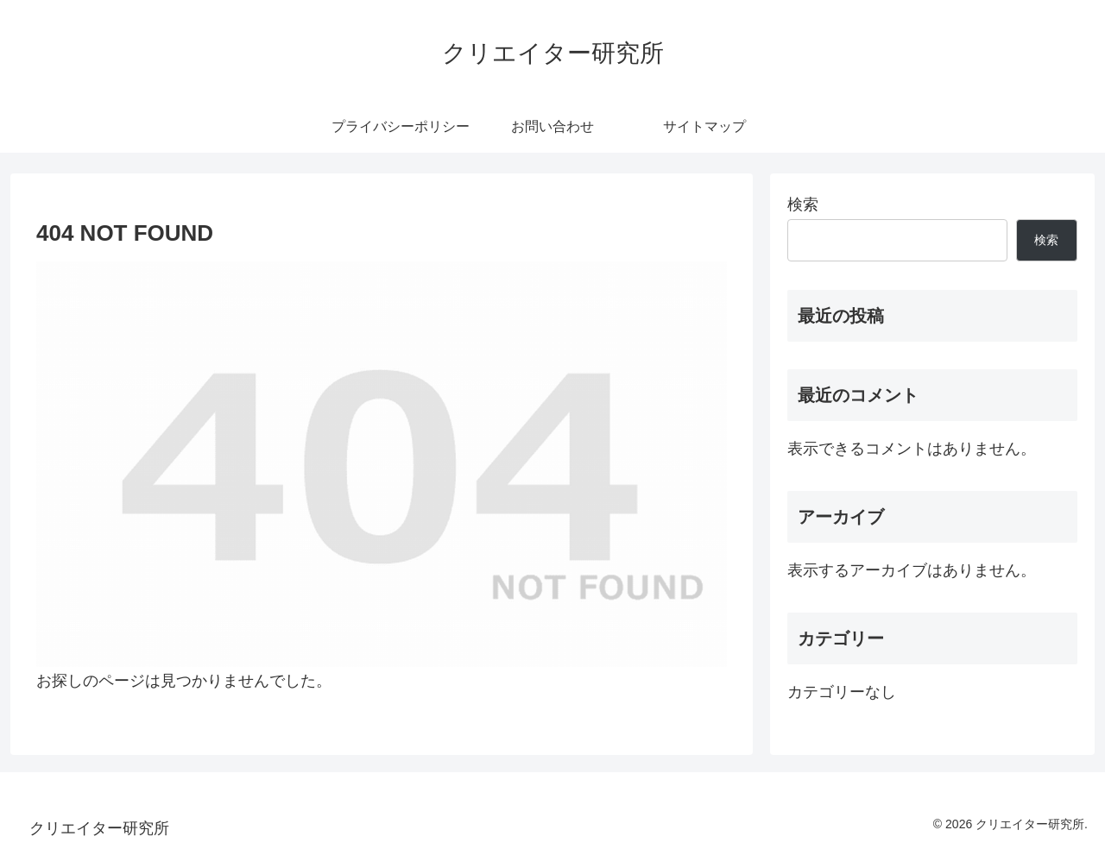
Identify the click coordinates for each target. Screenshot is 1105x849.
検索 (802, 204)
